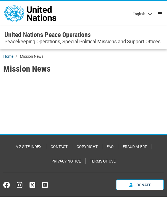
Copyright (87, 146)
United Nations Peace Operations (47, 34)
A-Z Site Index (29, 146)
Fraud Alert (135, 146)
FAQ (110, 146)
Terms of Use (103, 161)
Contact (59, 146)
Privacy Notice (66, 161)
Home (8, 56)
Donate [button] (140, 184)
